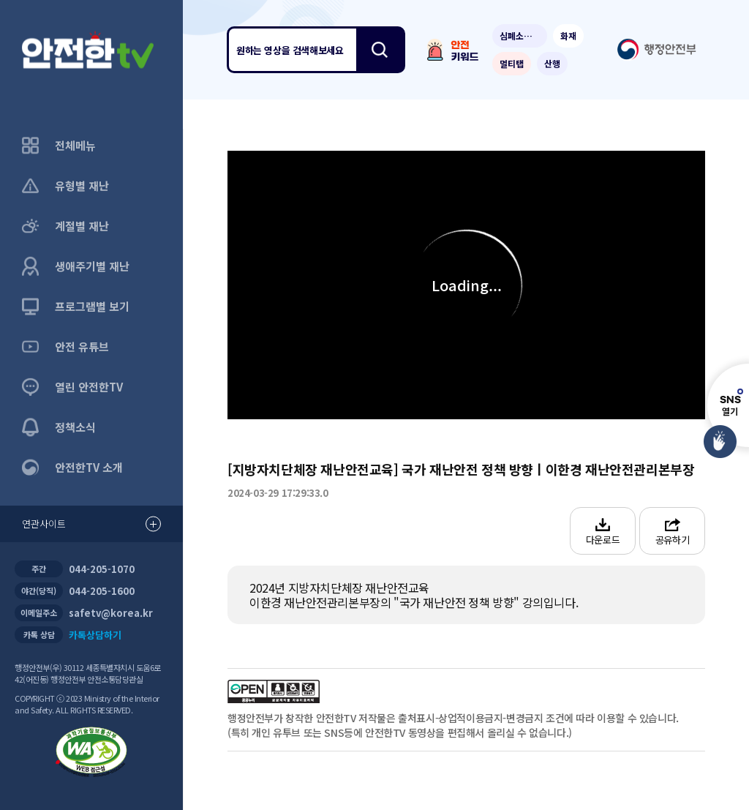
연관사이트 (91, 524)
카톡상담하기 (95, 635)
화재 (568, 35)
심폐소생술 (520, 35)
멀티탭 (512, 63)
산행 (552, 63)
